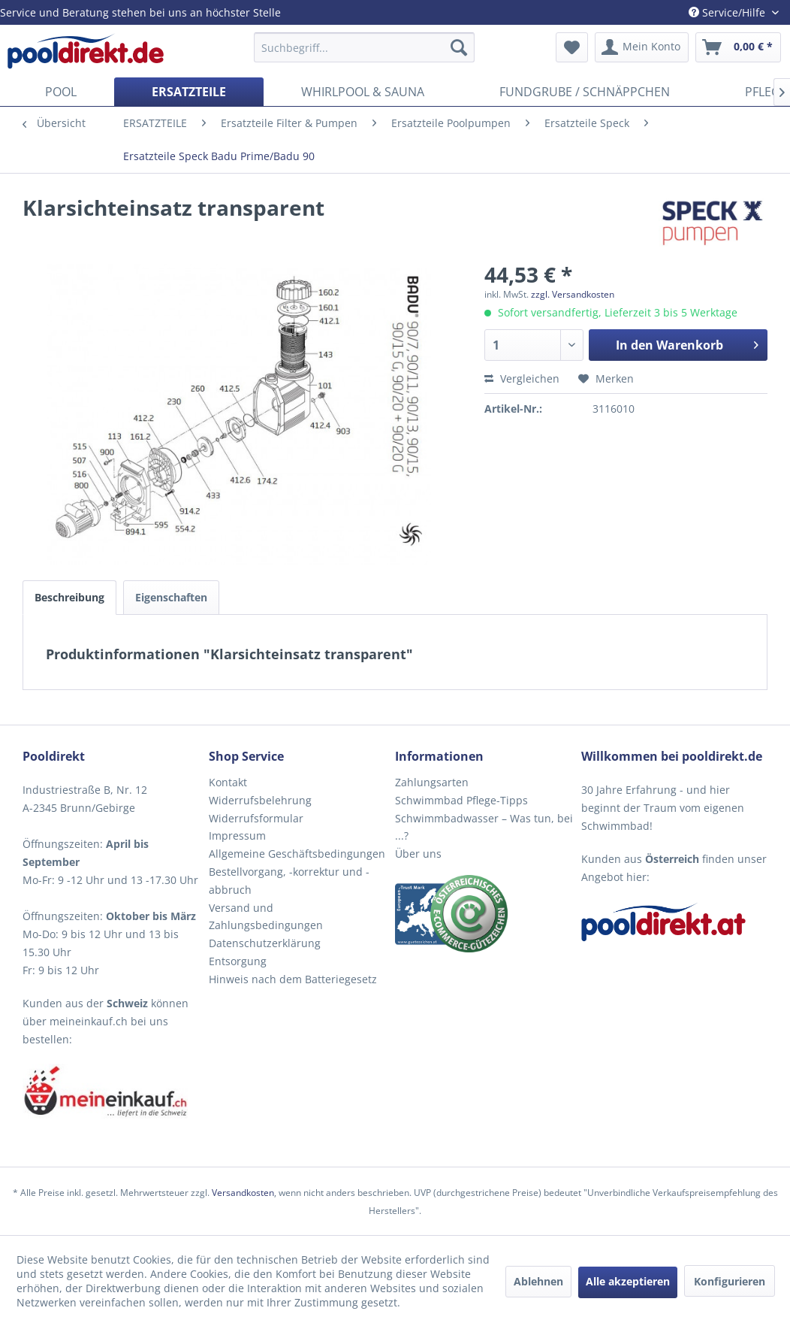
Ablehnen (538, 1281)
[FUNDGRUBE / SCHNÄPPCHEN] (584, 91)
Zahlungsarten (432, 782)
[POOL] (61, 91)
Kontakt (228, 782)
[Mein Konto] (642, 47)
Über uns (418, 853)
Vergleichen (521, 378)
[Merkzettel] (572, 47)
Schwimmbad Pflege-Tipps (461, 800)
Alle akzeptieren (628, 1281)
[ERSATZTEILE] (189, 91)
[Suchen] (459, 47)
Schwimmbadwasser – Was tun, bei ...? (484, 827)
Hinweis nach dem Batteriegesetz (293, 979)
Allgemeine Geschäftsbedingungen (297, 853)
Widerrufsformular (256, 818)
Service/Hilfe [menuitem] (728, 12)
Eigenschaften (171, 597)
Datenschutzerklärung (265, 943)
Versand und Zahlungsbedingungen (266, 917)
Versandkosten (243, 1192)
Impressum (237, 835)
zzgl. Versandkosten (572, 294)
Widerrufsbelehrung (260, 800)
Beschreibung (69, 597)
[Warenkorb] (738, 47)
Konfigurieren (729, 1281)
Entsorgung (238, 961)
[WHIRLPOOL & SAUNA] (363, 91)
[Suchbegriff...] (364, 47)
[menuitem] (364, 47)
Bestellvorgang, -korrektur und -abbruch (289, 880)
